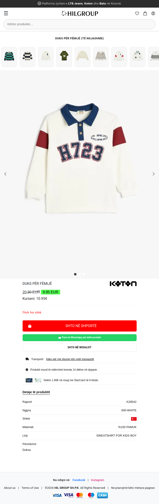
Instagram (97, 480)
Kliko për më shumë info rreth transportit (70, 359)
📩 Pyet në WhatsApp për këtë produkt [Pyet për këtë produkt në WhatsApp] (79, 337)
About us (9, 487)
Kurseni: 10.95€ (35, 298)
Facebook (79, 480)
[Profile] (153, 13)
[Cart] (145, 13)
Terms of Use (30, 487)
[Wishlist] (137, 13)
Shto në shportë (62, 325)
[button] (75, 274)
